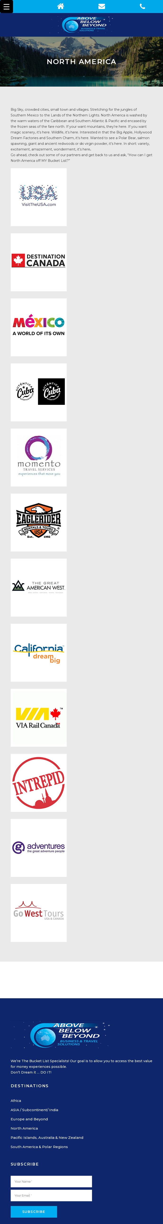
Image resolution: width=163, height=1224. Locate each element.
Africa (16, 1100)
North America (24, 1128)
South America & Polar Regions (39, 1146)
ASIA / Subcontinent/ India (34, 1110)
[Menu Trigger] (6, 6)
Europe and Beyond (29, 1119)
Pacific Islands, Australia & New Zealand (47, 1137)
